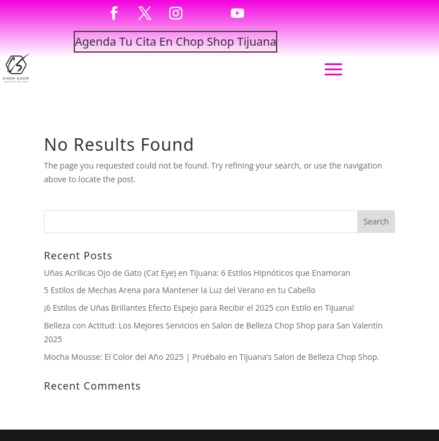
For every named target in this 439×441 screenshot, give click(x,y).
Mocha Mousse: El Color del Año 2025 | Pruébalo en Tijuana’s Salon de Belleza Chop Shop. (212, 356)
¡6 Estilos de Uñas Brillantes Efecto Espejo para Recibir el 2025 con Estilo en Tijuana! (199, 307)
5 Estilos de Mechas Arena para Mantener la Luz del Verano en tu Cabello (180, 289)
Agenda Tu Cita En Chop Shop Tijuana (175, 41)
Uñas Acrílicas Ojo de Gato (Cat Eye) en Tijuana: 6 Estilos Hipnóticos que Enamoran (197, 272)
